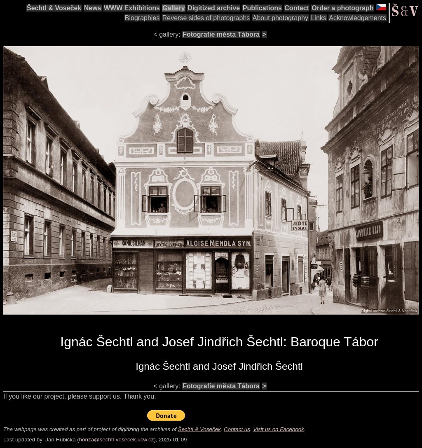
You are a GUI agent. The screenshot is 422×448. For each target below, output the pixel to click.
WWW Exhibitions (132, 8)
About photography (280, 17)
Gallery (173, 8)
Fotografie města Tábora (221, 34)
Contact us (237, 429)
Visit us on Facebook (278, 429)
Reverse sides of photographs (206, 17)
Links (318, 17)
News (92, 8)
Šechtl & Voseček (54, 8)
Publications (262, 8)
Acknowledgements (357, 17)
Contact (296, 8)
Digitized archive (214, 8)
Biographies (142, 17)
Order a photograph (342, 8)
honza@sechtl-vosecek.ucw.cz (116, 439)
